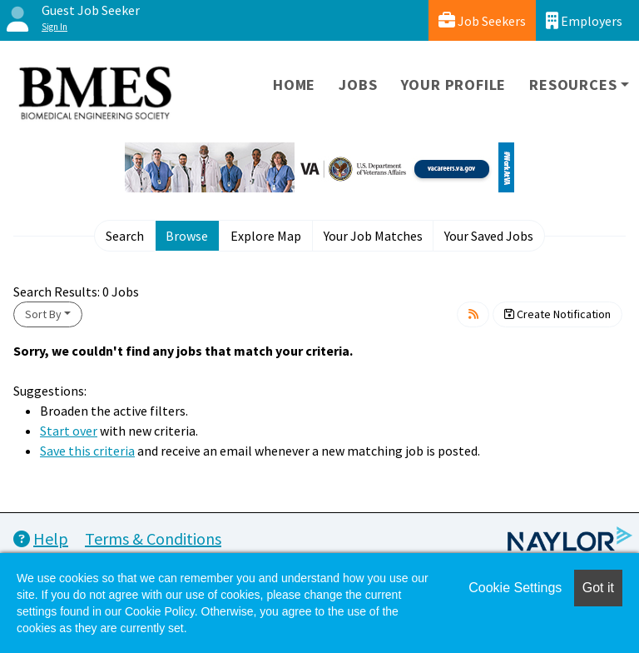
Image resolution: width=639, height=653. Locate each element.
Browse (187, 235)
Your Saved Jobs (488, 235)
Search (125, 235)
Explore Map (265, 235)
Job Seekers (482, 20)
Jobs (358, 84)
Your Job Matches (373, 235)
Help (40, 538)
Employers (584, 20)
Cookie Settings (515, 588)
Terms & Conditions (153, 538)
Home (294, 84)
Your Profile (454, 84)
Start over (68, 430)
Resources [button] (573, 84)
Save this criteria (87, 450)
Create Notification (557, 314)
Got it (598, 588)
